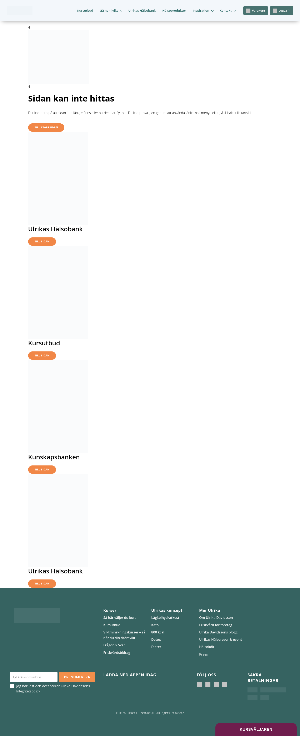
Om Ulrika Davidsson (216, 617)
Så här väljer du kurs (119, 617)
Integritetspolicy (28, 691)
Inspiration (201, 10)
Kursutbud (85, 10)
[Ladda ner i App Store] (117, 687)
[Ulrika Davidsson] (199, 685)
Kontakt (225, 10)
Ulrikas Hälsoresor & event (220, 639)
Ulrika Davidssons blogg (218, 632)
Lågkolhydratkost (165, 617)
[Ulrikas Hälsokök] (225, 685)
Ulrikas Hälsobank (142, 10)
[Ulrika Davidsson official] (208, 685)
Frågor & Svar (114, 645)
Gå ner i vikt (109, 10)
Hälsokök (206, 646)
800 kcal (157, 632)
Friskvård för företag (215, 625)
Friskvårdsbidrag (116, 652)
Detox (156, 639)
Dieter (156, 646)
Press (203, 654)
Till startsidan (46, 127)
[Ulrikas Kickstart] (216, 685)
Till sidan (42, 241)
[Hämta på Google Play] (148, 687)
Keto (155, 625)
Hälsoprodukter (174, 10)
